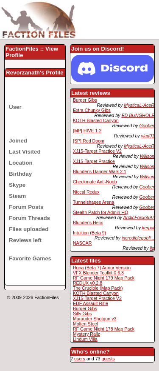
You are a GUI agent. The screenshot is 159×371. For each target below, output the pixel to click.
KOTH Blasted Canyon (96, 120)
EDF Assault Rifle (90, 303)
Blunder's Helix (88, 222)
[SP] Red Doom (88, 140)
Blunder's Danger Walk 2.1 (99, 171)
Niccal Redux (86, 191)
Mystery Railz (86, 334)
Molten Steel (85, 323)
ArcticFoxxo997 (138, 217)
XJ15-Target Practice (94, 161)
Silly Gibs (82, 313)
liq (152, 248)
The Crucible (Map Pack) (98, 288)
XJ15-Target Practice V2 (97, 151)
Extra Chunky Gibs (92, 110)
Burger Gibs (85, 100)
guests (107, 358)
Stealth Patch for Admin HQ (100, 212)
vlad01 (147, 135)
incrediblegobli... (138, 237)
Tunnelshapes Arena (93, 202)
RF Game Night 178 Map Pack (103, 328)
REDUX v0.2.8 (87, 282)
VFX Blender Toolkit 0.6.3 (98, 272)
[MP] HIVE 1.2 (87, 130)
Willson (147, 156)
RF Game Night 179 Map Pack (103, 277)
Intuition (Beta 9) (89, 232)
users (79, 358)
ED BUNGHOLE (137, 115)
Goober (146, 125)
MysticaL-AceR (139, 105)
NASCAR (82, 242)
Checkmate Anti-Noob (95, 181)
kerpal (148, 227)
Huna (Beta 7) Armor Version (102, 267)
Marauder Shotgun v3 (94, 318)
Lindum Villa (85, 339)
